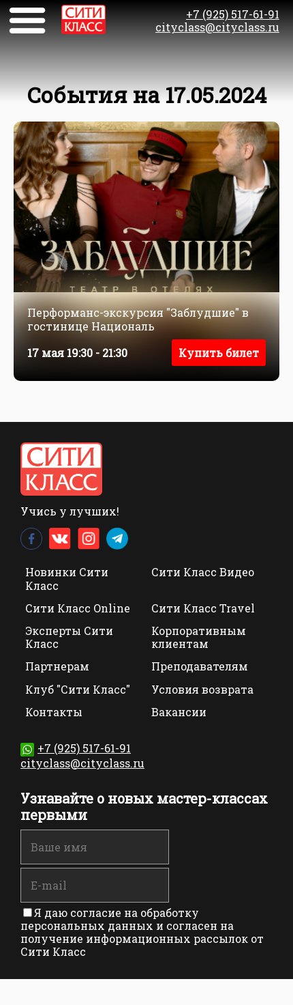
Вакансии (178, 712)
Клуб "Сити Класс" (77, 689)
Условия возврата (202, 689)
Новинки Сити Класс (66, 578)
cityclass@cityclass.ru (217, 27)
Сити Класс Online (77, 608)
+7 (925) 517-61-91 (232, 14)
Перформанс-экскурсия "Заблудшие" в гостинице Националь (138, 319)
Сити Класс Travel (203, 608)
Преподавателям (199, 666)
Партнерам (57, 666)
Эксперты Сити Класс (69, 637)
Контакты (53, 712)
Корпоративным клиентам (198, 637)
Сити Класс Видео (202, 572)
